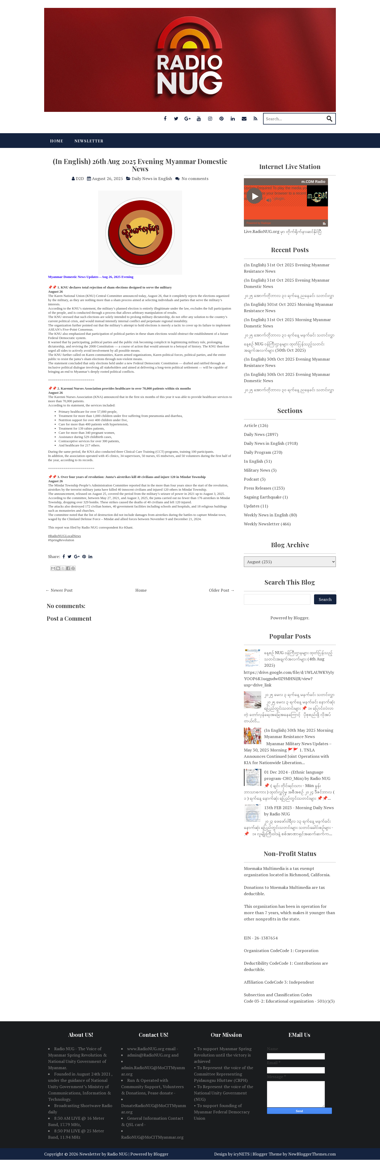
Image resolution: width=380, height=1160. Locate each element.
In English (253, 461)
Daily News (254, 434)
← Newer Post (59, 590)
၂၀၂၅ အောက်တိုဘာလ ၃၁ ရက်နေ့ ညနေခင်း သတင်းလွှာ (289, 295)
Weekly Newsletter (262, 524)
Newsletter (89, 140)
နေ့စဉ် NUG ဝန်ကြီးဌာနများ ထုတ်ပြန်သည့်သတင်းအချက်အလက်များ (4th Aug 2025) (298, 659)
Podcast (251, 479)
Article (250, 425)
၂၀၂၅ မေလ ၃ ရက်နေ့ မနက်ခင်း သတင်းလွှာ (299, 694)
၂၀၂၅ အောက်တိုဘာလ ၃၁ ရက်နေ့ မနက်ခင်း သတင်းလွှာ (289, 335)
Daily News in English (152, 178)
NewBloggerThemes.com (312, 1154)
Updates (251, 506)
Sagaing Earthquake (262, 497)
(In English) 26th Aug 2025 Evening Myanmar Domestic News (140, 165)
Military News (257, 470)
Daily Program (257, 452)
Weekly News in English (266, 515)
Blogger (301, 618)
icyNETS (242, 1154)
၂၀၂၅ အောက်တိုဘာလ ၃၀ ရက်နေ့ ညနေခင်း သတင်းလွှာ (289, 389)
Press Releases (257, 488)
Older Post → (222, 590)
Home (56, 140)
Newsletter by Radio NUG (103, 1154)
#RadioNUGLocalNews (64, 536)
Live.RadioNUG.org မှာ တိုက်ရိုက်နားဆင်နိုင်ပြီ (283, 231)
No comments (195, 178)
